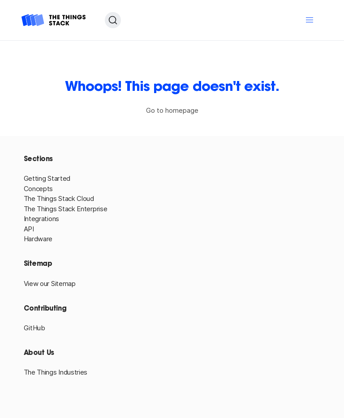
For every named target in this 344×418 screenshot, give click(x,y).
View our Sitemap (50, 283)
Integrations (41, 218)
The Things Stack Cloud (59, 198)
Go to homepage (172, 110)
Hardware (38, 239)
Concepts (38, 188)
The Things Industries (56, 372)
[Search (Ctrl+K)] (113, 20)
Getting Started (47, 178)
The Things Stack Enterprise (66, 209)
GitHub (34, 328)
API (29, 229)
